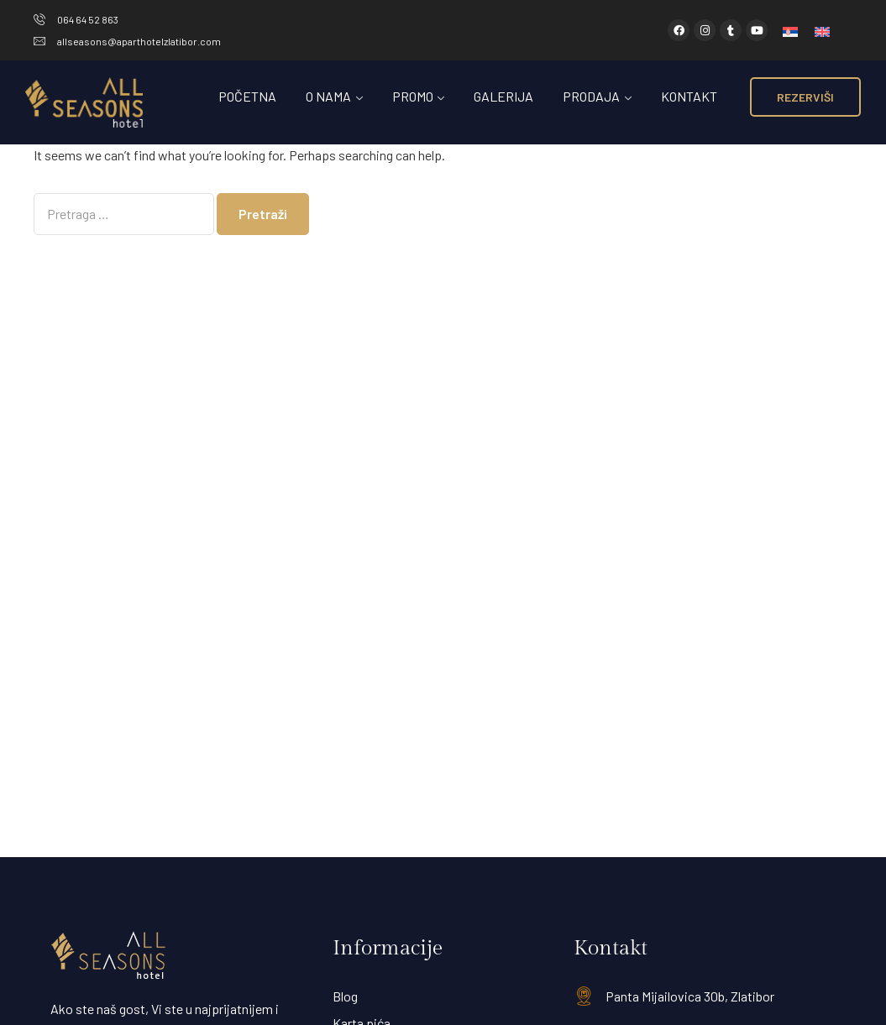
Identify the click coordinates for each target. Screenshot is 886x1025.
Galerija (503, 96)
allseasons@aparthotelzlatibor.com (139, 41)
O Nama (328, 96)
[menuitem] (790, 30)
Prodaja (591, 96)
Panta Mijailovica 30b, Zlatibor (690, 996)
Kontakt (689, 96)
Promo (412, 96)
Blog (345, 996)
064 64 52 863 (87, 19)
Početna (247, 96)
